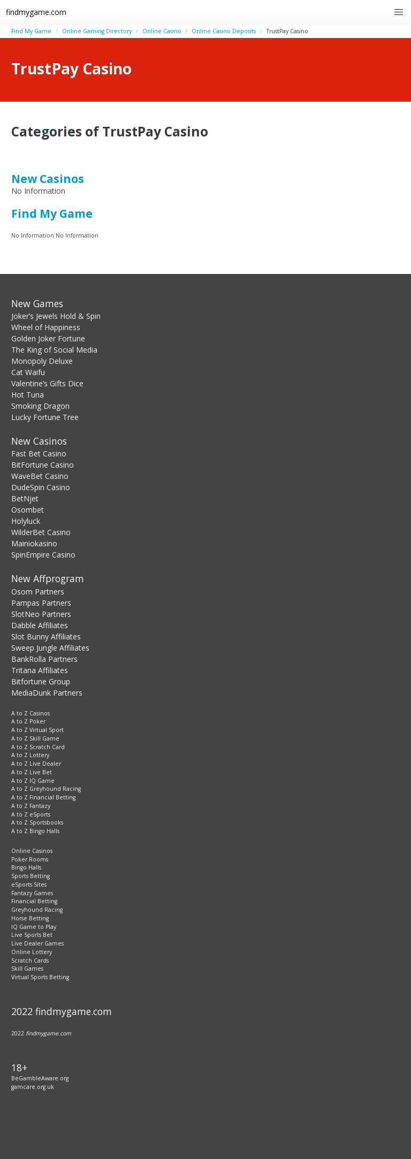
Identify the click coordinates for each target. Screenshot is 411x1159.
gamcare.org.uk (32, 1087)
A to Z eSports (30, 814)
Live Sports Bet (31, 935)
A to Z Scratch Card (38, 747)
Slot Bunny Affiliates (46, 636)
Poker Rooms (29, 859)
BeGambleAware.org (39, 1078)
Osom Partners (37, 591)
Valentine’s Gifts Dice (47, 383)
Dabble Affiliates (39, 625)
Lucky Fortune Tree (45, 417)
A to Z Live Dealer (36, 763)
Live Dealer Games (37, 943)
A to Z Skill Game (35, 738)
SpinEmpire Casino (43, 555)
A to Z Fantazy (30, 806)
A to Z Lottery (30, 755)
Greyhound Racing (37, 909)
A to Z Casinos (30, 713)
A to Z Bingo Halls (35, 831)
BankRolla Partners (44, 659)
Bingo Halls (26, 867)
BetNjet (25, 498)
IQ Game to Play (33, 927)
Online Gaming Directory (97, 31)
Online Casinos (31, 851)
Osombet (27, 510)
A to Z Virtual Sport (37, 730)
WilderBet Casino (41, 532)
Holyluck (25, 521)
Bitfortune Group (40, 681)
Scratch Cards (30, 960)
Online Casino (161, 31)
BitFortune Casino (42, 465)
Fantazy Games (32, 893)
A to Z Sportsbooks (37, 822)
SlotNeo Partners (41, 614)
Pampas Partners (41, 603)
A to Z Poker (28, 721)
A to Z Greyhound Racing (46, 788)
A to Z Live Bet (31, 772)
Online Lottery (31, 952)
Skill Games (27, 968)
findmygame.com (36, 12)
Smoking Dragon (40, 406)
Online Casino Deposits (224, 31)
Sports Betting (30, 876)
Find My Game (31, 31)
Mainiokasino (34, 543)
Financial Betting (34, 901)
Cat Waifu (28, 372)
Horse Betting (30, 918)
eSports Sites (29, 884)
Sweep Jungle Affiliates (50, 648)
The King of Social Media (54, 350)
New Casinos (47, 178)
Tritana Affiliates (39, 670)
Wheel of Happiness (45, 327)
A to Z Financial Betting (43, 797)
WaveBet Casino (39, 476)
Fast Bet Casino (38, 453)
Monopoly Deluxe (42, 361)
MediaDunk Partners (46, 693)
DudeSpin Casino (40, 487)
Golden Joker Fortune (48, 338)
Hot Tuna (27, 395)
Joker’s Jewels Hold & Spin (56, 316)
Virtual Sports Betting (40, 977)
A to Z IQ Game (33, 780)
